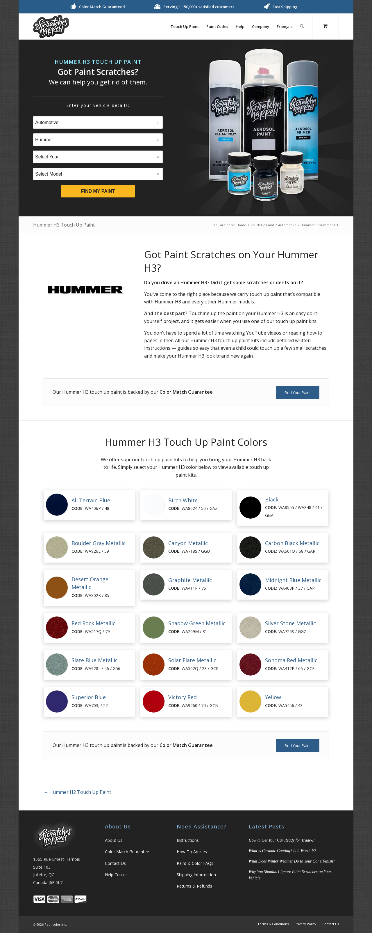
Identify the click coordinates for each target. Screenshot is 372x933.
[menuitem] (185, 26)
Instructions (188, 840)
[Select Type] (98, 122)
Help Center (116, 874)
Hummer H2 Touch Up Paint (77, 792)
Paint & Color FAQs (195, 863)
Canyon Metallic (188, 543)
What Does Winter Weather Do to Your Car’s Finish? (292, 861)
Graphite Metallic (190, 580)
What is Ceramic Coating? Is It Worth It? (282, 851)
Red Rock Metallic (93, 623)
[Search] (302, 26)
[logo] (51, 26)
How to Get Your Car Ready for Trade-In (282, 840)
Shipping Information (196, 874)
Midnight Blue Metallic (293, 580)
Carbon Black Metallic (292, 543)
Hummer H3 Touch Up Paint (64, 225)
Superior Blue (88, 697)
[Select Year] (98, 157)
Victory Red (182, 697)
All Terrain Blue (90, 500)
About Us (113, 840)
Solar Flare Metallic (192, 660)
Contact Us (115, 863)
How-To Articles (192, 851)
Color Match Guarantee (127, 851)
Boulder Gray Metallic (98, 543)
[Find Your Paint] (297, 392)
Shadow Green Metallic (197, 623)
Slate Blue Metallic (94, 660)
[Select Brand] (98, 139)
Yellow (273, 697)
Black (271, 499)
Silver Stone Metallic (290, 623)
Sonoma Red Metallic (291, 660)
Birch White (183, 500)
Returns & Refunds (194, 886)
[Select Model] (98, 174)
